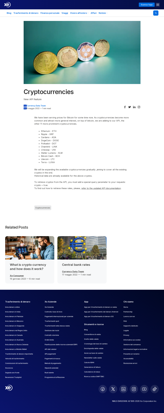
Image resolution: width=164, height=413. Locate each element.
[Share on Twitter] (129, 107)
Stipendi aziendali (51, 368)
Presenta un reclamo (131, 354)
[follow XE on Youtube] (144, 389)
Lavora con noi (129, 316)
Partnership (127, 312)
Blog (9, 13)
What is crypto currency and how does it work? (28, 267)
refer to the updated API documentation (101, 188)
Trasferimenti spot (52, 321)
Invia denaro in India (12, 312)
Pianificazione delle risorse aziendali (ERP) (61, 345)
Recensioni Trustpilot (13, 377)
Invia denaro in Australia (14, 340)
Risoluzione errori (130, 363)
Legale (126, 330)
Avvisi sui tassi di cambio (93, 353)
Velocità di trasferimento (14, 359)
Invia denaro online (12, 307)
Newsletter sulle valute (93, 358)
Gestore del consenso (132, 345)
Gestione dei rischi (52, 330)
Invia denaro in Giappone (14, 326)
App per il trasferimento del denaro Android (101, 312)
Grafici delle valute (91, 339)
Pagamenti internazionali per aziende (59, 316)
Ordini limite (49, 340)
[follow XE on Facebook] (103, 389)
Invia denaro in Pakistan (14, 316)
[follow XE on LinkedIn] (123, 389)
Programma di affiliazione (55, 377)
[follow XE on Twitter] (113, 389)
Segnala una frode (12, 373)
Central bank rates (76, 265)
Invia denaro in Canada (14, 335)
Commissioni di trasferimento (16, 363)
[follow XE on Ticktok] (154, 389)
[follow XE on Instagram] (134, 389)
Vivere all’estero (79, 13)
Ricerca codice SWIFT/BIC (94, 376)
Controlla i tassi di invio (53, 312)
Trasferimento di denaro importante (19, 354)
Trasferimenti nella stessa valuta (57, 326)
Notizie (103, 13)
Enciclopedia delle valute (93, 348)
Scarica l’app (147, 5)
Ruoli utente (49, 373)
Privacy (126, 335)
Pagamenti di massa (52, 359)
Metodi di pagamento (53, 363)
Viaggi (65, 13)
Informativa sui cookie (131, 340)
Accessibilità (128, 359)
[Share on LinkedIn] (134, 107)
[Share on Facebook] (124, 107)
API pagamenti (50, 354)
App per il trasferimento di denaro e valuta (100, 307)
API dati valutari (50, 349)
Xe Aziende (49, 307)
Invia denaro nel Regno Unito (16, 330)
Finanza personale (50, 13)
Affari (94, 13)
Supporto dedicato (130, 326)
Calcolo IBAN (89, 362)
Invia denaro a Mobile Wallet (16, 349)
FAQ (125, 321)
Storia (125, 307)
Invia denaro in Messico (14, 321)
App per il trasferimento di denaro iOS (99, 316)
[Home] (7, 4)
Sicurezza (9, 368)
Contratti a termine (52, 335)
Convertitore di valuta (92, 334)
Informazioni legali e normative (135, 349)
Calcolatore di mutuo (92, 372)
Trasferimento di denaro (25, 13)
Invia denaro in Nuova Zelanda (16, 345)
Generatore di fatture (92, 367)
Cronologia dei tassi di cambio (96, 344)
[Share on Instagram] (138, 107)
